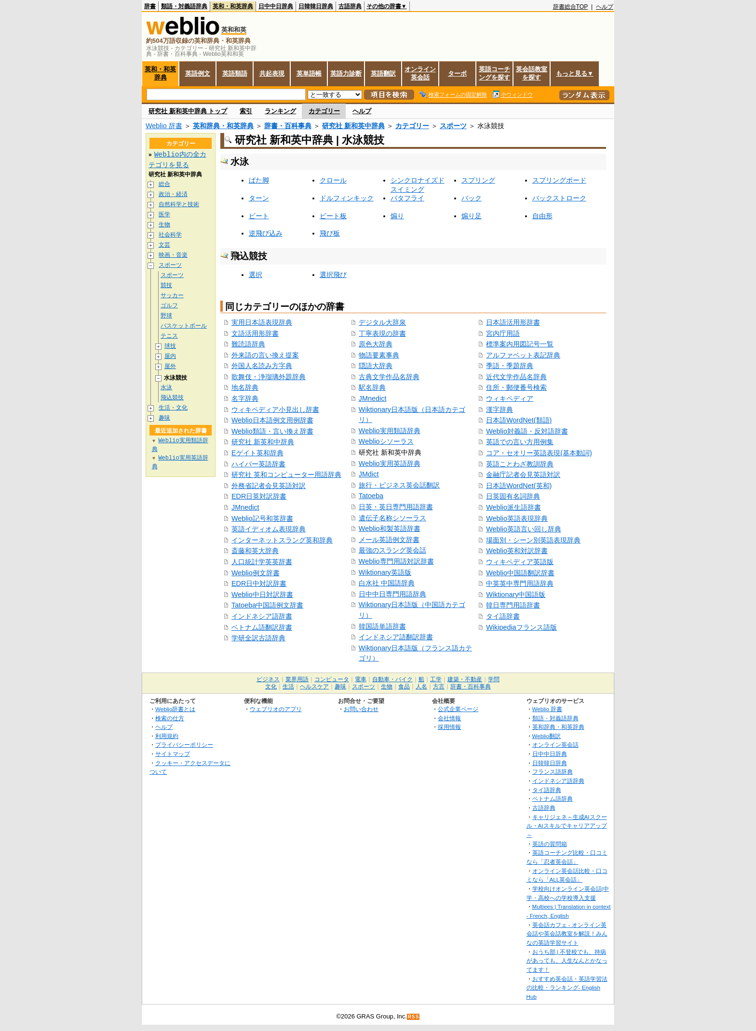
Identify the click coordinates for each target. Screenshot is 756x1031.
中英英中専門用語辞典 (520, 583)
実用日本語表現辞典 (261, 322)
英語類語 (234, 73)
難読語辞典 (248, 344)
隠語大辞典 (375, 366)
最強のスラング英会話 (392, 550)
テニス (169, 336)
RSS (413, 1016)
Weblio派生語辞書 (513, 507)
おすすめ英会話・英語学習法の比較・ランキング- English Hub (567, 988)
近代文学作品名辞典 (516, 377)
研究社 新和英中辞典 (353, 126)
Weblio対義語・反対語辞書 (527, 431)
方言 (439, 686)
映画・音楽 (173, 255)
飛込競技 (172, 398)
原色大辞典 (375, 344)
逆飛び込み (266, 233)
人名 (421, 686)
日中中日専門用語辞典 (392, 594)
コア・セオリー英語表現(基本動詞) (539, 453)
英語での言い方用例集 (520, 442)
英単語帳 (309, 73)
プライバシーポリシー (184, 744)
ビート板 (333, 216)
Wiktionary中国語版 (515, 594)
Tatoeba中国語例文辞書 (267, 605)
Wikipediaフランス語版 (521, 627)
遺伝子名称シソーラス (392, 518)
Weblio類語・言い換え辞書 (272, 431)
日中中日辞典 (275, 6)
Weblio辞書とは (175, 709)
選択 (255, 274)
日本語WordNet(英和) (519, 485)
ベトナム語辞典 (552, 798)
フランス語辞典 (552, 771)
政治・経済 (173, 194)
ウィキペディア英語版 (520, 562)
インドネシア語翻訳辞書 (396, 637)
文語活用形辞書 (255, 333)
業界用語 (297, 679)
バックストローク (559, 198)
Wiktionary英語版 (385, 572)
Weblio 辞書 (164, 126)
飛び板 (330, 233)
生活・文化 (173, 408)
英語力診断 (346, 73)
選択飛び (333, 274)
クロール (333, 180)
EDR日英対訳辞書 (258, 496)
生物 (164, 225)
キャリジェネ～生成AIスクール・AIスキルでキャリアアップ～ (566, 826)
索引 (246, 111)
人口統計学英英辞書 (261, 562)
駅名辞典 (372, 387)
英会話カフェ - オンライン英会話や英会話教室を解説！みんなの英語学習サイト (567, 934)
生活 (288, 686)
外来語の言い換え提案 (265, 355)
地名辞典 (244, 387)
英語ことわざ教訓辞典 (520, 464)
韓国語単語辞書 (382, 626)
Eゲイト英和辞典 (257, 453)
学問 (494, 679)
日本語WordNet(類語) (519, 420)
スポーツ (453, 126)
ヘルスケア (314, 686)
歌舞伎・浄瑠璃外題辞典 (268, 377)
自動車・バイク (392, 679)
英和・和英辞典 (233, 6)
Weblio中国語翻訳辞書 (520, 573)
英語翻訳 (383, 73)
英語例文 (197, 73)
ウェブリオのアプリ (276, 709)
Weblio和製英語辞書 (389, 528)
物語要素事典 (379, 355)
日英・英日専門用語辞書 (396, 507)
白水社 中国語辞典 (387, 583)
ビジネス (268, 679)
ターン (259, 198)
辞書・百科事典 (287, 126)
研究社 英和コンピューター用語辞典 (286, 474)
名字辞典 (244, 398)
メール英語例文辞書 (389, 539)
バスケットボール (184, 326)
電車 (360, 679)
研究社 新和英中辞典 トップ (187, 111)
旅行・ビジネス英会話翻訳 (399, 485)
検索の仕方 (169, 718)
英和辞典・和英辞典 (223, 126)
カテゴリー (324, 111)
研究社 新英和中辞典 (262, 442)
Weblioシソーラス (386, 441)
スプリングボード (559, 180)
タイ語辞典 (546, 790)
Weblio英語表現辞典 (517, 518)
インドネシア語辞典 (558, 781)
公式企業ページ (458, 709)
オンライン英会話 (420, 73)
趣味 (164, 418)
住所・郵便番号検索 (516, 387)
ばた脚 (259, 180)
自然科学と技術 (179, 204)
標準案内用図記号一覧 (520, 344)
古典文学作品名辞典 (389, 377)
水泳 (166, 387)
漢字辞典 (499, 409)
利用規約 (166, 736)
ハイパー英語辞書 (258, 464)
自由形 (542, 216)
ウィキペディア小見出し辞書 (275, 409)
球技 (170, 346)
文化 (271, 686)
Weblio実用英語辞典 (389, 463)
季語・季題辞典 (509, 366)
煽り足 (471, 216)
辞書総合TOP (570, 6)
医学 (164, 215)
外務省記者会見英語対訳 (268, 485)
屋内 (170, 356)
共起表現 (271, 73)
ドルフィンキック (347, 198)
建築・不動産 (464, 679)
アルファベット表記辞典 (523, 355)
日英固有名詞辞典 (513, 496)
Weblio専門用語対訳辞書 (396, 561)
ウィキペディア (509, 398)
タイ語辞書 (503, 616)
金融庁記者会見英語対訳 (523, 474)
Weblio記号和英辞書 (262, 518)
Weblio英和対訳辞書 (517, 551)
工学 (436, 679)
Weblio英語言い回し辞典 (523, 529)
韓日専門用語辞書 (513, 605)
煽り (397, 216)
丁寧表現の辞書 (382, 333)
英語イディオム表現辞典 (268, 529)
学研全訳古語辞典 (258, 638)
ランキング (280, 111)
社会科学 (170, 235)
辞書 (150, 6)
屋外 (170, 366)
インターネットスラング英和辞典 (282, 540)
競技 (166, 285)
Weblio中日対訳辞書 (262, 594)
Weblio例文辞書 (255, 573)
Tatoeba (371, 496)
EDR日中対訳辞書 (258, 583)
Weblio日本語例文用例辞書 (272, 420)
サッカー (172, 295)
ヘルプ (604, 6)
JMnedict (245, 507)
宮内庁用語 (503, 333)
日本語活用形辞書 (513, 322)
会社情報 (449, 718)
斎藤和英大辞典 (255, 551)
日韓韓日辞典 (315, 6)
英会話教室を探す (531, 73)
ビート (259, 216)
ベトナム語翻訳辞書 (261, 627)
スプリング (478, 180)
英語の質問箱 (549, 844)
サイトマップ (172, 754)
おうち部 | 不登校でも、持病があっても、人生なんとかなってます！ (567, 961)
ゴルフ (169, 306)
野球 (166, 316)
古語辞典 (350, 6)
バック (471, 198)
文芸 (164, 245)
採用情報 (449, 727)
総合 (164, 184)
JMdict (369, 474)
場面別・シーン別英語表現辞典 (533, 540)
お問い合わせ (361, 709)
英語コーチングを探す (494, 73)
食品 (404, 686)
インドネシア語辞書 (261, 616)
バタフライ (407, 198)
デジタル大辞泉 (382, 322)
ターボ (457, 73)
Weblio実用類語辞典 (389, 431)
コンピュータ (331, 679)
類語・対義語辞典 (184, 6)
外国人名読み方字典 (261, 366)
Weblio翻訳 (546, 736)
